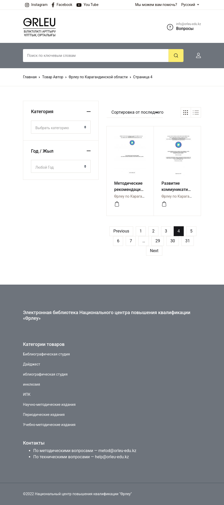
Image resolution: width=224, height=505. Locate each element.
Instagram (36, 5)
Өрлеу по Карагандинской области (98, 77)
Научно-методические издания (49, 404)
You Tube (87, 5)
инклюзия (31, 384)
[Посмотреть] (116, 204)
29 (157, 240)
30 (172, 240)
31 (187, 240)
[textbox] (58, 127)
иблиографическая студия (45, 374)
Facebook (62, 5)
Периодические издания (44, 415)
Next (154, 250)
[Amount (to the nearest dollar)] (96, 55)
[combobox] (61, 127)
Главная (30, 77)
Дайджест (31, 364)
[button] (196, 55)
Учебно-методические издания (49, 425)
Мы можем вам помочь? (156, 5)
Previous (121, 231)
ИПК (26, 394)
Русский (188, 5)
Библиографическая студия (46, 354)
